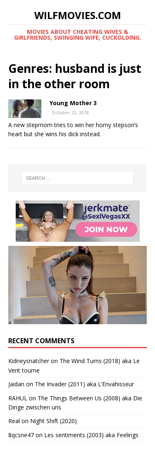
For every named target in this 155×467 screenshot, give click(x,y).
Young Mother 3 (73, 103)
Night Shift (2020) (53, 421)
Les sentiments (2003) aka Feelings (91, 435)
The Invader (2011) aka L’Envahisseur (84, 384)
